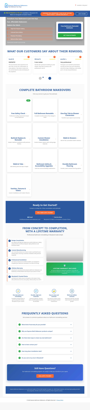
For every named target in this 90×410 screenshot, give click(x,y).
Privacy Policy (60, 407)
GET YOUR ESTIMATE (69, 36)
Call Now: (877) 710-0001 (45, 215)
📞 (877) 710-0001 (81, 14)
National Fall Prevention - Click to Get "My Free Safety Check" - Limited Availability (56, 13)
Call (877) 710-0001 (45, 383)
